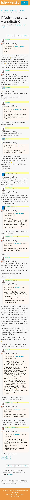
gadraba (7, 70)
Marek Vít (11, 173)
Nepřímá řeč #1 (6, 457)
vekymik (7, 257)
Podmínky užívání (12, 494)
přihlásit (10, 474)
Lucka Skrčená (19, 46)
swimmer (8, 87)
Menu (24, 2)
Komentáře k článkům (17, 10)
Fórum (6, 10)
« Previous (10, 36)
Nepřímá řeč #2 (6, 459)
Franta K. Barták (12, 427)
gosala (7, 128)
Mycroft (7, 39)
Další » (26, 36)
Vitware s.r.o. (20, 490)
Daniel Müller (11, 188)
